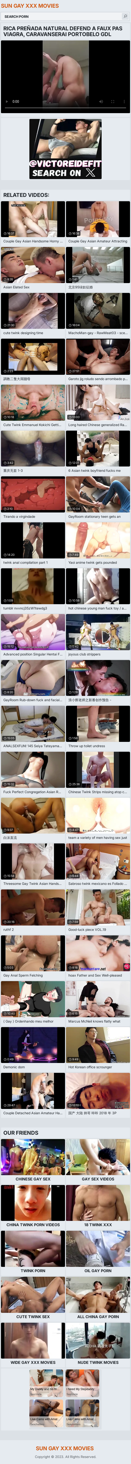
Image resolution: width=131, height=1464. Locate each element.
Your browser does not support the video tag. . (65, 76)
